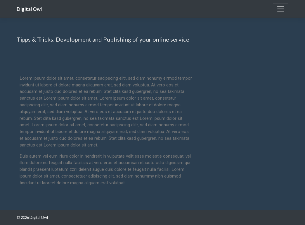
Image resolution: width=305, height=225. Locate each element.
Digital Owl (29, 9)
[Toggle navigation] (280, 8)
